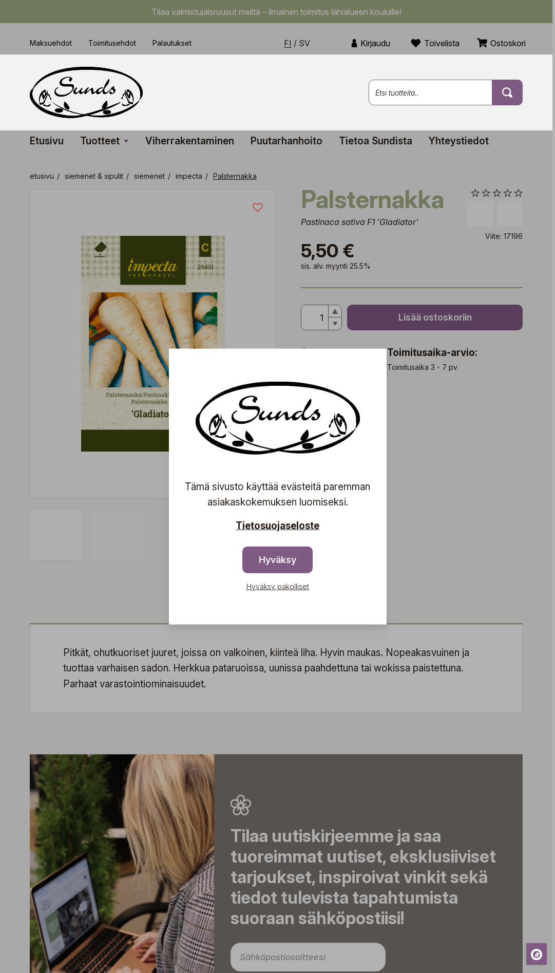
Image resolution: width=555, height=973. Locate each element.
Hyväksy (277, 559)
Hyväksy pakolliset (277, 586)
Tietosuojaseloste (277, 526)
